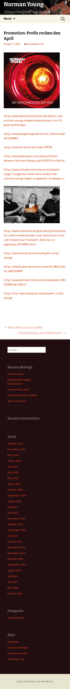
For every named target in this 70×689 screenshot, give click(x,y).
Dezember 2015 (16, 518)
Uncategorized (35, 44)
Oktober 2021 (15, 443)
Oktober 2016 (15, 489)
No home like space (18, 389)
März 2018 (13, 472)
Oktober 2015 (15, 524)
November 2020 (16, 449)
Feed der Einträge (17, 647)
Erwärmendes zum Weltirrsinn (42, 332)
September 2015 (16, 530)
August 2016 (14, 501)
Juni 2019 (12, 466)
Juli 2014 (12, 576)
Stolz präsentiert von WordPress (35, 681)
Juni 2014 (12, 582)
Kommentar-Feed (17, 653)
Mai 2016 (12, 507)
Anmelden (13, 641)
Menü (8, 18)
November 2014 (16, 553)
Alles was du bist (16, 401)
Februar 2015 (14, 541)
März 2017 (13, 478)
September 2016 (16, 495)
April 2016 (12, 512)
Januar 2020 (14, 460)
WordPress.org (15, 659)
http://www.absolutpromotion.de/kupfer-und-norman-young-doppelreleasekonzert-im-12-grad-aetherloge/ (33, 120)
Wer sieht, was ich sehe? (23, 327)
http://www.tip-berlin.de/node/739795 (28, 147)
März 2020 (13, 455)
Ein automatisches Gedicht (22, 395)
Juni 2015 (12, 535)
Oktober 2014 (15, 558)
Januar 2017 (14, 484)
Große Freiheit (15, 374)
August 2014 (14, 570)
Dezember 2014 (16, 547)
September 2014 (16, 564)
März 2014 (13, 587)
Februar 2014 (14, 593)
